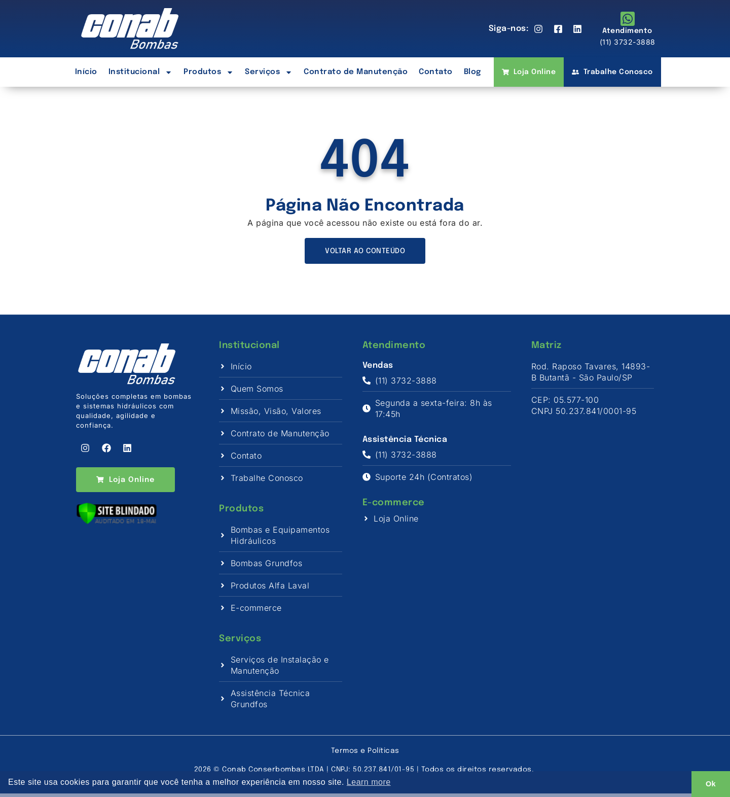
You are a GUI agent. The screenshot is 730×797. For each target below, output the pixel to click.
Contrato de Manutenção (356, 72)
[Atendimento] (627, 19)
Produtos (209, 72)
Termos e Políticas (365, 754)
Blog (472, 72)
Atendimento (627, 30)
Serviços (269, 72)
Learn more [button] (369, 782)
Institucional (140, 72)
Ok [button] (711, 784)
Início (86, 72)
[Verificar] (116, 529)
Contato (436, 72)
